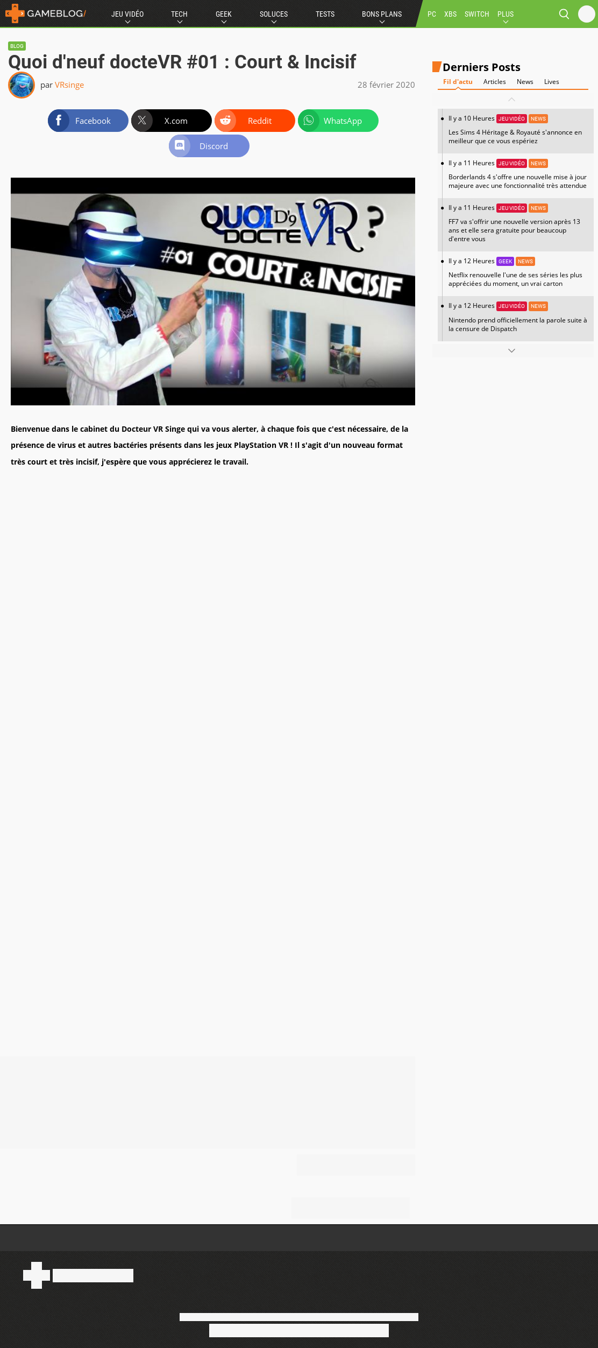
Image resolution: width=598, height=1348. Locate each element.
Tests (325, 14)
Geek (224, 14)
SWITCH (477, 14)
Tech (179, 14)
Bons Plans (382, 14)
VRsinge (69, 84)
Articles (494, 81)
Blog (17, 46)
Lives (551, 81)
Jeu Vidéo (127, 14)
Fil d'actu (458, 81)
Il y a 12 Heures (518, 272)
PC (432, 14)
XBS (450, 14)
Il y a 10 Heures (518, 129)
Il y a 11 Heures (518, 174)
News (525, 81)
